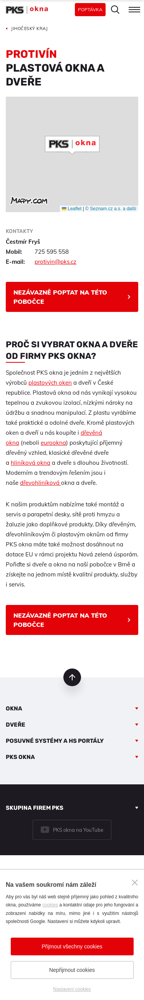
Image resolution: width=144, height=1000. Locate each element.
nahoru (72, 677)
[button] (72, 145)
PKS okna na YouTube (78, 830)
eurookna (53, 442)
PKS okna (20, 757)
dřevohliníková (40, 482)
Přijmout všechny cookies (72, 946)
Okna (14, 708)
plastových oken (50, 382)
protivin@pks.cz (55, 261)
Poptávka (90, 9)
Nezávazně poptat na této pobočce (60, 296)
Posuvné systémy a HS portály (55, 740)
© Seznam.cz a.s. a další (110, 208)
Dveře (15, 724)
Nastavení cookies (72, 989)
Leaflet (71, 208)
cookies (50, 905)
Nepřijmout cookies (72, 970)
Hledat (115, 9)
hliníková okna (30, 462)
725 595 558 (52, 251)
